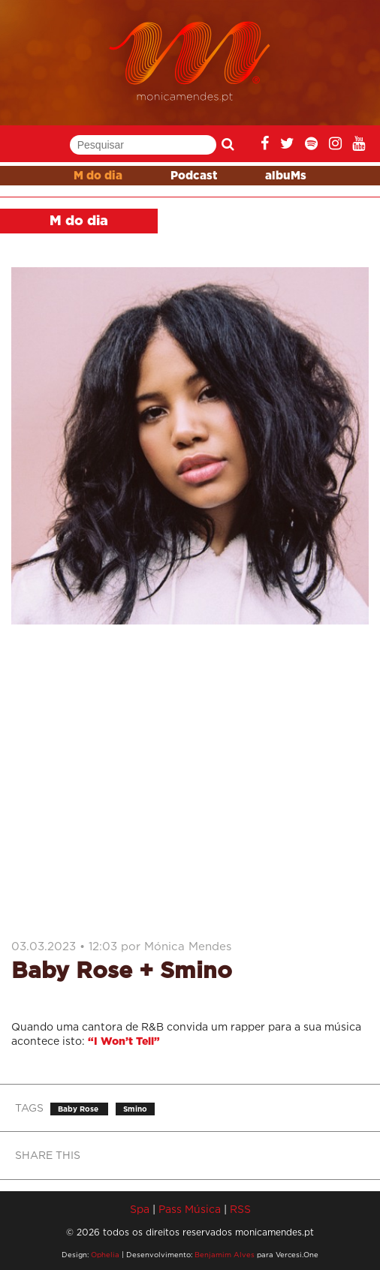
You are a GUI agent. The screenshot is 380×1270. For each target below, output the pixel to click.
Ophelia (105, 1254)
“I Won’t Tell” (124, 1042)
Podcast (193, 176)
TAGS (29, 1107)
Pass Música (189, 1208)
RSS (240, 1208)
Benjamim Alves (225, 1254)
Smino (135, 1109)
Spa (139, 1208)
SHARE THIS (47, 1154)
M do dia (98, 176)
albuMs (285, 176)
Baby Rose (79, 1109)
